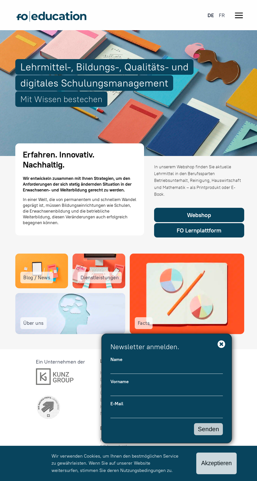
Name (116, 359)
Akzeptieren (216, 463)
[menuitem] (210, 15)
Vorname (119, 381)
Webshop (199, 215)
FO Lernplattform (199, 230)
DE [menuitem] (211, 15)
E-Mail (116, 404)
